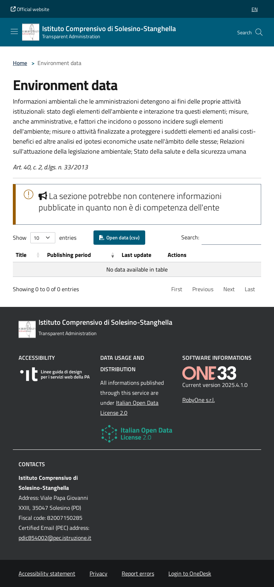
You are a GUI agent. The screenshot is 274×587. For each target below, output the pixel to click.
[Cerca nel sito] (259, 32)
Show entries (44, 237)
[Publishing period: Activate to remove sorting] (81, 255)
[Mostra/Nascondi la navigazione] (14, 31)
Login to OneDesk (189, 573)
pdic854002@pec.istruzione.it (55, 537)
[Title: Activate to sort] (28, 255)
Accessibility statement (47, 573)
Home (20, 63)
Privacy (98, 573)
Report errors (138, 573)
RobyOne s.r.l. (198, 400)
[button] (254, 9)
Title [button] (21, 254)
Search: (190, 237)
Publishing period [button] (69, 254)
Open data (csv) (119, 237)
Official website (30, 9)
